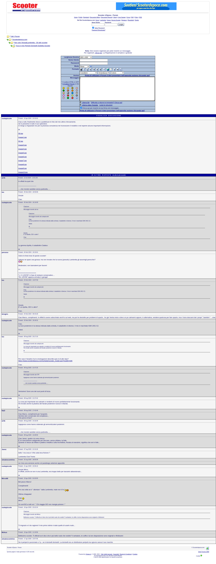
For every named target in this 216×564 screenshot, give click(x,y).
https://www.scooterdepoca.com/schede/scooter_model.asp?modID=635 (45, 365)
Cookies (135, 559)
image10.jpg (23, 177)
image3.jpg (22, 150)
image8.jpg (22, 169)
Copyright (116, 559)
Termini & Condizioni (126, 559)
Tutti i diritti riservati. (106, 559)
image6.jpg (22, 161)
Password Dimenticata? (98, 30)
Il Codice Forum (64, 84)
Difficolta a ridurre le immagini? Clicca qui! (102, 107)
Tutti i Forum (15, 36)
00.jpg (20, 138)
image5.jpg (22, 157)
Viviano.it (88, 559)
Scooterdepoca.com (19, 39)
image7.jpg (22, 165)
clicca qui (98, 53)
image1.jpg (22, 142)
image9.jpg (22, 173)
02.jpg (20, 146)
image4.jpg (22, 154)
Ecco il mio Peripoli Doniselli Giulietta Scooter (33, 46)
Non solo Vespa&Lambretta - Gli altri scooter (30, 43)
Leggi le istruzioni (101, 110)
